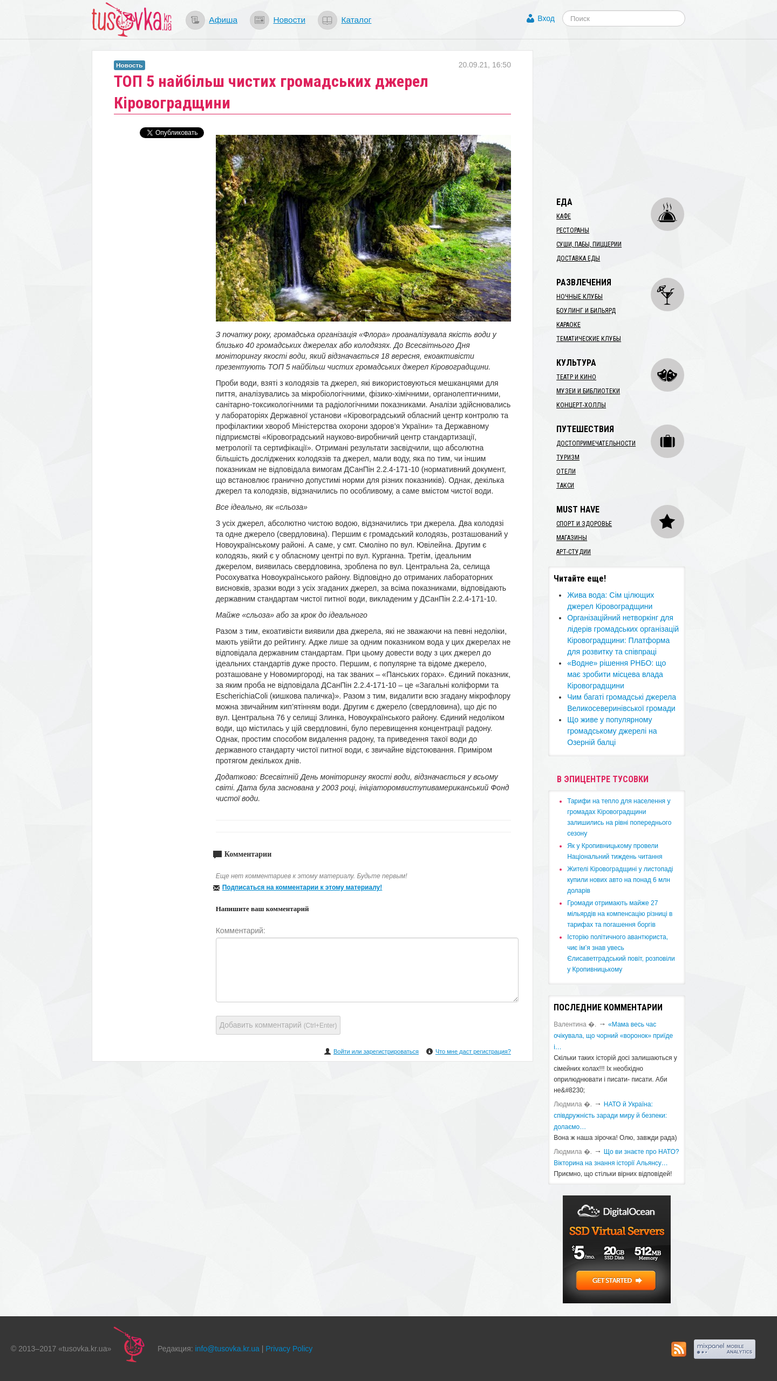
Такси (565, 485)
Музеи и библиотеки (588, 391)
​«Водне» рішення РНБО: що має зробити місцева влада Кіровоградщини (616, 674)
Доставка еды (578, 258)
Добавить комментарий (278, 1025)
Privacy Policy (288, 1348)
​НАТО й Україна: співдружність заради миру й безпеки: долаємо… (610, 1115)
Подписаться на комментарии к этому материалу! (302, 887)
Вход (546, 18)
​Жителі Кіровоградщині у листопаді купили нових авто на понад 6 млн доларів (620, 879)
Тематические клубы (588, 339)
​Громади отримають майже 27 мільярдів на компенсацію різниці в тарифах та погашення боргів (619, 913)
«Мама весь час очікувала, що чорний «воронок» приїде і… (613, 1036)
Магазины (571, 538)
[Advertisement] (629, 117)
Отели (566, 471)
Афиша (223, 19)
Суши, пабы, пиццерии (589, 244)
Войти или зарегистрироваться (376, 1051)
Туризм (568, 457)
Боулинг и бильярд (586, 311)
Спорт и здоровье (584, 524)
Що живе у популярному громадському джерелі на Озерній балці (612, 731)
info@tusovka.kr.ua (227, 1348)
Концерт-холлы (581, 405)
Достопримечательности (596, 443)
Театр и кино (576, 377)
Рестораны (572, 230)
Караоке (568, 325)
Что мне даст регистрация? (473, 1051)
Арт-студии (573, 552)
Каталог (356, 19)
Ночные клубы (579, 296)
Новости (289, 19)
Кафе (563, 216)
